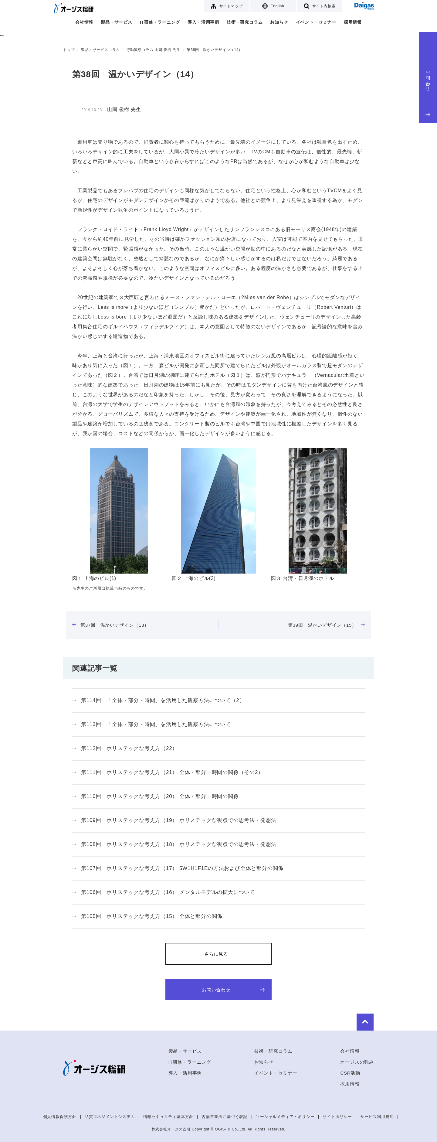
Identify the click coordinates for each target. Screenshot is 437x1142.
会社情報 (84, 22)
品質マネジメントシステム (110, 1116)
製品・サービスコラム (100, 50)
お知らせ (279, 22)
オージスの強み (357, 1062)
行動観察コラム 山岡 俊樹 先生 (153, 50)
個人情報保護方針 (59, 1116)
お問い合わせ (428, 92)
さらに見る (216, 953)
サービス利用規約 (377, 1116)
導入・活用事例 (203, 22)
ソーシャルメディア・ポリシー (285, 1116)
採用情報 (353, 22)
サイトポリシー (337, 1116)
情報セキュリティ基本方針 (168, 1116)
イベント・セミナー (316, 22)
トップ (69, 50)
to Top (356, 1021)
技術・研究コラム (245, 22)
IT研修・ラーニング (160, 22)
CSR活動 (350, 1073)
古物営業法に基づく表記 (225, 1116)
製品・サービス (116, 22)
